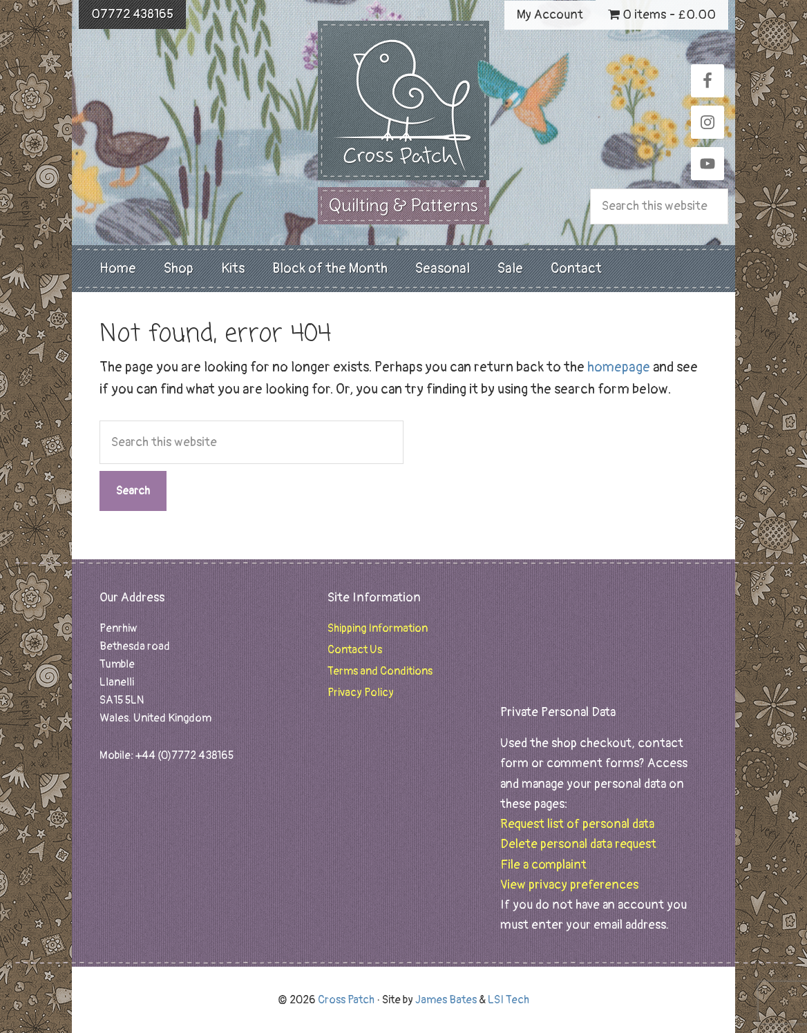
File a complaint (543, 865)
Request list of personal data (577, 824)
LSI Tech (508, 1000)
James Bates (446, 1000)
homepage (618, 367)
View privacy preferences (569, 885)
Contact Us (354, 650)
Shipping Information (377, 628)
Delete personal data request (578, 844)
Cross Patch (403, 100)
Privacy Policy (360, 692)
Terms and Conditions (380, 671)
